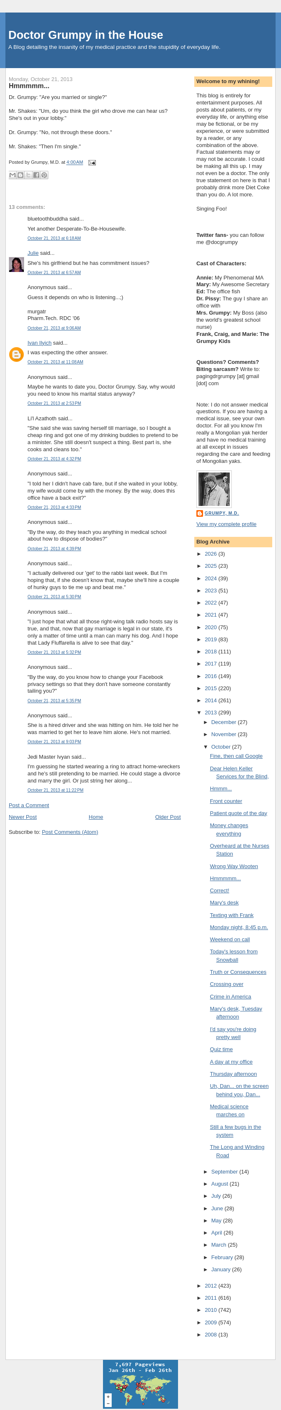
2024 (211, 578)
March (219, 1245)
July (217, 1196)
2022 (211, 603)
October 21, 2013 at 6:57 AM (54, 272)
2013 (211, 712)
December (224, 722)
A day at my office (231, 1062)
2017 (211, 664)
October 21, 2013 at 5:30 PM (54, 596)
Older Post (168, 817)
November (224, 734)
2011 (211, 1298)
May (217, 1220)
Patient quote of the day (238, 813)
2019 (211, 639)
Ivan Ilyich (40, 343)
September (225, 1172)
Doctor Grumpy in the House (85, 34)
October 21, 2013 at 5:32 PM (54, 652)
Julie (33, 253)
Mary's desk (224, 902)
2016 (211, 676)
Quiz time (221, 1049)
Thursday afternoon (233, 1074)
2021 (211, 615)
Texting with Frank (232, 915)
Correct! (219, 890)
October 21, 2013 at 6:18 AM (54, 238)
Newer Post (23, 817)
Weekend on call (230, 939)
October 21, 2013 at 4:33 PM (54, 507)
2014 (211, 700)
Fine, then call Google (236, 756)
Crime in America (230, 996)
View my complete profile (226, 524)
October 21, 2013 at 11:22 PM (55, 790)
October (221, 747)
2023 (211, 590)
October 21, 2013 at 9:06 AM (54, 328)
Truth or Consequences (238, 972)
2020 (211, 627)
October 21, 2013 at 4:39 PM (54, 548)
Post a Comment (29, 805)
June (218, 1208)
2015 (211, 688)
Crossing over (226, 984)
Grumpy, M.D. (222, 513)
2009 (211, 1322)
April (217, 1233)
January (221, 1269)
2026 (211, 554)
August (220, 1184)
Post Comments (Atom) (70, 832)
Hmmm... (221, 788)
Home (96, 817)
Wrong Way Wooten (234, 866)
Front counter (226, 801)
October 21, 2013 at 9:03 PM (54, 741)
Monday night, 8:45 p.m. (239, 927)
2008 (211, 1334)
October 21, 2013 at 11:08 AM (55, 362)
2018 (211, 651)
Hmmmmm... (29, 85)
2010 (211, 1310)
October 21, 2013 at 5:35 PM (54, 701)
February (223, 1257)
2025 (211, 566)
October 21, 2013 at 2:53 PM (54, 403)
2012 (211, 1286)
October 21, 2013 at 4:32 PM (54, 459)
